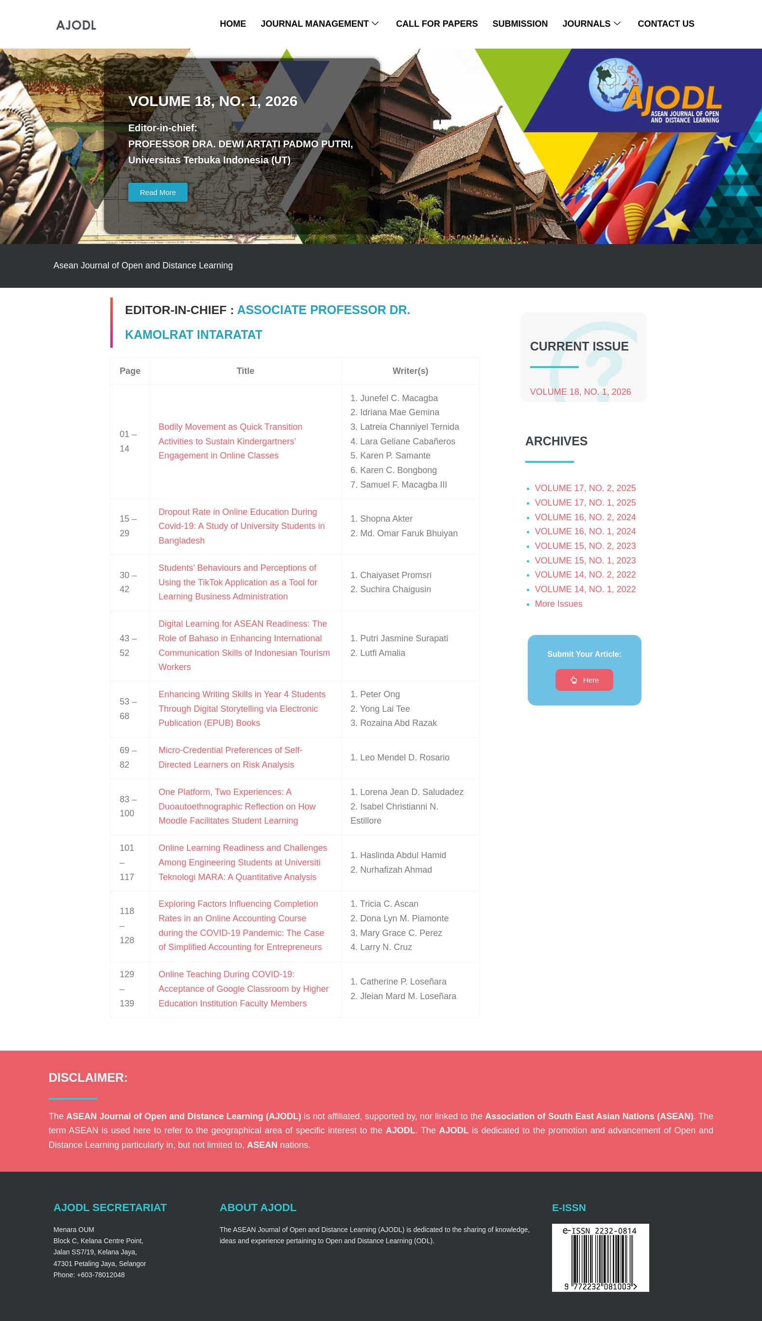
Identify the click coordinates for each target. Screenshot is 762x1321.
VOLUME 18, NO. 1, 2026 (580, 392)
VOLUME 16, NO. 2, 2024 (585, 518)
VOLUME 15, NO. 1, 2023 (585, 561)
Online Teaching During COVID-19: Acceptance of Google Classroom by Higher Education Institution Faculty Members (243, 989)
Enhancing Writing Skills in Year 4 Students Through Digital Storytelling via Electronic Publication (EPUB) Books (242, 709)
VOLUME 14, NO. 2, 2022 (585, 576)
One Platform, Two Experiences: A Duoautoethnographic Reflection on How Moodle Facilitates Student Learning (236, 807)
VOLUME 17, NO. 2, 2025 (585, 489)
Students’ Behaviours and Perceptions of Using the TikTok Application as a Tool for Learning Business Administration (237, 583)
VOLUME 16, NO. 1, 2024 (585, 532)
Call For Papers (437, 24)
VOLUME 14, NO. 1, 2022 (585, 590)
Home (233, 24)
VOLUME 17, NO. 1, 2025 (585, 503)
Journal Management (319, 24)
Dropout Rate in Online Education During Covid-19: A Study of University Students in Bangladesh (241, 526)
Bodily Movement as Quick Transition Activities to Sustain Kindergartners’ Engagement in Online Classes (230, 442)
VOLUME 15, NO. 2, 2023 (585, 546)
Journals (591, 24)
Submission (520, 24)
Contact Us (666, 24)
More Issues (559, 604)
